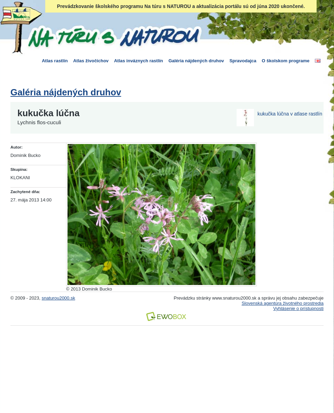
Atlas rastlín (54, 60)
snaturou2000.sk (58, 298)
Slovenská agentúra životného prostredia (282, 303)
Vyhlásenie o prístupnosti (298, 308)
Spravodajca (242, 60)
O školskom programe (285, 60)
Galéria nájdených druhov (196, 60)
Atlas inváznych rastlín (138, 60)
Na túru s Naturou (113, 36)
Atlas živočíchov (91, 60)
